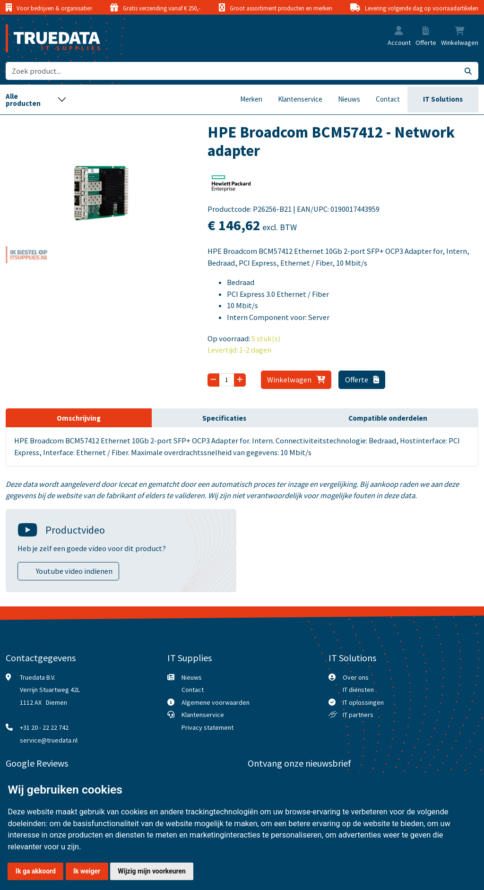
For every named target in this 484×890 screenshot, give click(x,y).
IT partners (358, 714)
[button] (399, 31)
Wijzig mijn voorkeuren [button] (152, 871)
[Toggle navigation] (36, 99)
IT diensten (358, 689)
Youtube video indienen (74, 571)
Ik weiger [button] (86, 871)
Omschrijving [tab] (79, 418)
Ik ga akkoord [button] (36, 871)
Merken (251, 99)
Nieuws (349, 99)
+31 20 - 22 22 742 (44, 727)
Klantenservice (300, 99)
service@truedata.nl (49, 740)
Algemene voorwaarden (216, 702)
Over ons (356, 677)
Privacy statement (207, 727)
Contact (388, 99)
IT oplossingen (363, 702)
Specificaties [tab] (224, 418)
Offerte (362, 379)
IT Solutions (443, 99)
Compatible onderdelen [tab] (387, 418)
